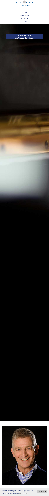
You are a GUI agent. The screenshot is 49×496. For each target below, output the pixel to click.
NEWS (25, 21)
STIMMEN (24, 18)
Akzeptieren (42, 491)
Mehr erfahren (23, 493)
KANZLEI (24, 12)
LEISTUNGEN (24, 15)
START (24, 9)
